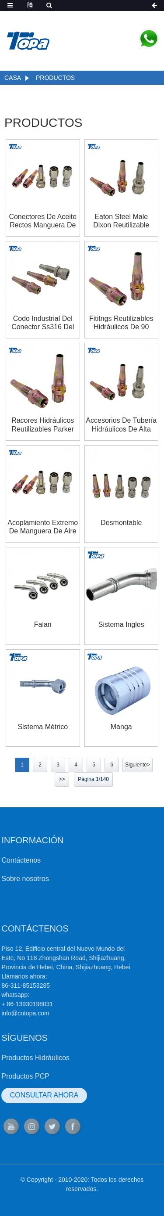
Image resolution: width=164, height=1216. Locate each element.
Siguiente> (137, 765)
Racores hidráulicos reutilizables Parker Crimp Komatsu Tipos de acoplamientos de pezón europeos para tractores (42, 425)
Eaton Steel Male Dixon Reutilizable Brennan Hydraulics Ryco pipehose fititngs (121, 221)
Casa (12, 77)
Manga (121, 726)
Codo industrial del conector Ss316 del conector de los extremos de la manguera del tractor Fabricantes (43, 323)
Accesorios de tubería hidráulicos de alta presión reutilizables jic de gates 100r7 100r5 (121, 425)
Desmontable (121, 522)
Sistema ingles (121, 624)
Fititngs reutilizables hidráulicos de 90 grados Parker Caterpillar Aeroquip (121, 323)
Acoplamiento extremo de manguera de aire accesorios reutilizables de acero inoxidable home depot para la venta (42, 527)
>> (62, 779)
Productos (55, 77)
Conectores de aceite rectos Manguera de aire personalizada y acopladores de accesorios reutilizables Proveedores (43, 221)
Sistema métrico (42, 726)
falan (43, 624)
